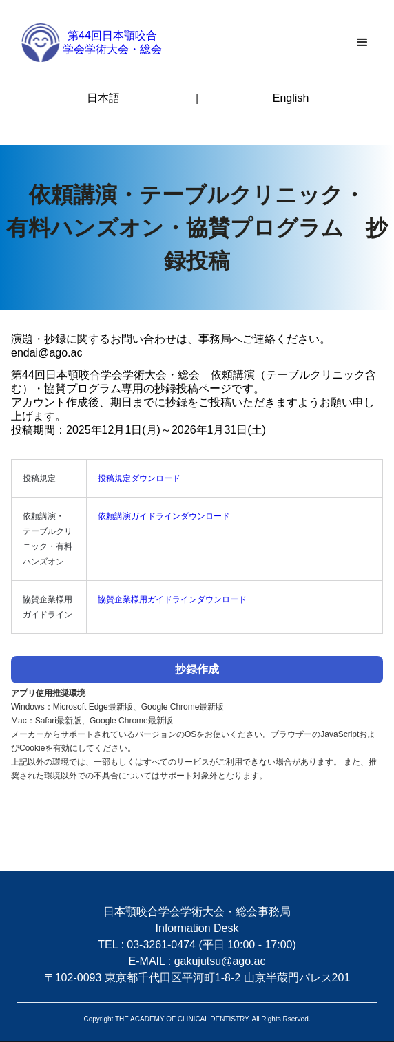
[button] (362, 42)
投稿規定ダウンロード (139, 478)
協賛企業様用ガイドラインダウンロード (172, 599)
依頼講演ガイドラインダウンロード (164, 516)
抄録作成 (197, 669)
